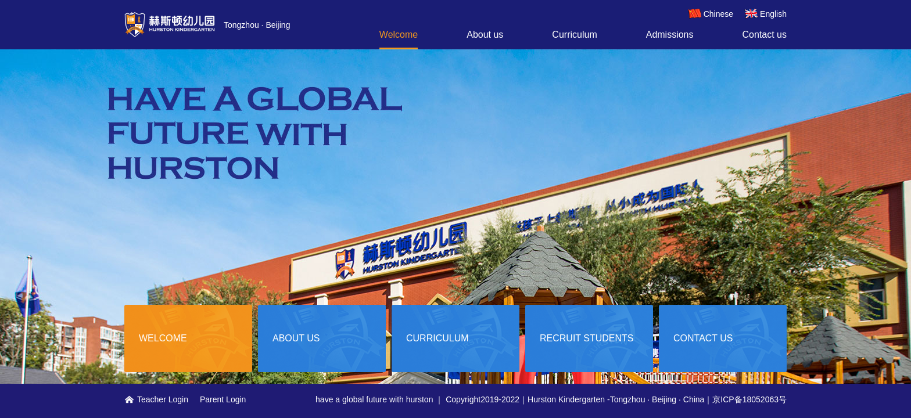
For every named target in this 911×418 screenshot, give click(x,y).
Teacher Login (156, 399)
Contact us (765, 34)
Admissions (670, 34)
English (765, 14)
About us (485, 34)
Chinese (710, 14)
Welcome (398, 34)
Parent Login (223, 399)
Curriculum (574, 34)
